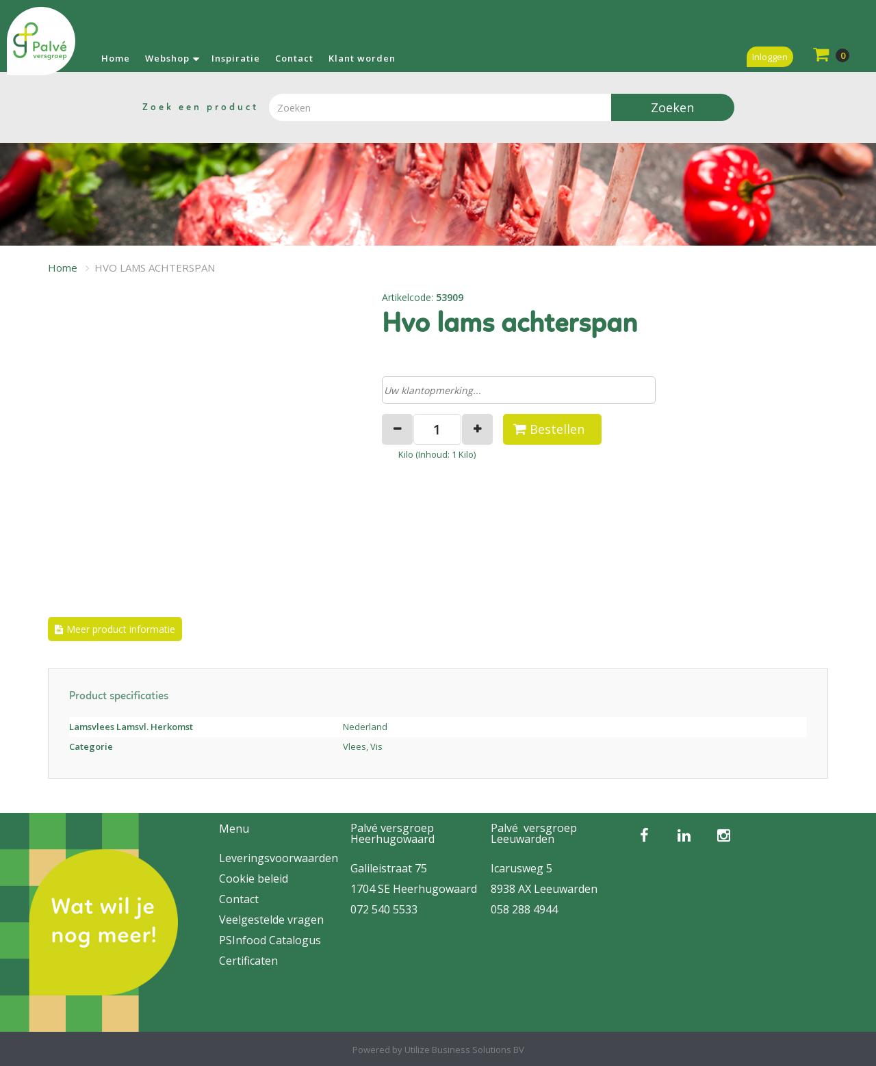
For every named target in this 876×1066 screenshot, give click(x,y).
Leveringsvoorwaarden (278, 858)
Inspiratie (235, 58)
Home (115, 58)
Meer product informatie (120, 629)
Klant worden (362, 58)
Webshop (167, 58)
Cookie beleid (253, 878)
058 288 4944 (524, 909)
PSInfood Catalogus (270, 940)
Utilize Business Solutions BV (464, 1049)
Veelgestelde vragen (271, 919)
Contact (294, 58)
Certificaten (248, 960)
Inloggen (770, 57)
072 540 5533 (383, 909)
